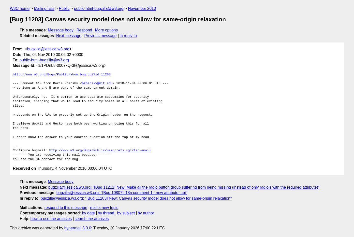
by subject (126, 213)
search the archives (92, 219)
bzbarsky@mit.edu (97, 83)
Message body (61, 30)
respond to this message (65, 208)
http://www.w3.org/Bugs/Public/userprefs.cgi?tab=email (100, 150)
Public (64, 8)
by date (88, 213)
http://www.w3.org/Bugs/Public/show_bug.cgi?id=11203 (62, 74)
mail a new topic (104, 208)
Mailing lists (44, 8)
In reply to (128, 36)
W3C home (20, 8)
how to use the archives (51, 219)
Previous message (100, 36)
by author (146, 213)
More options (106, 30)
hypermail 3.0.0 (77, 228)
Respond (84, 30)
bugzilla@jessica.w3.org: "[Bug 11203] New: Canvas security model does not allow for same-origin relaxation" (136, 198)
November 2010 (142, 8)
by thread (106, 213)
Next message (68, 36)
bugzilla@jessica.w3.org (48, 49)
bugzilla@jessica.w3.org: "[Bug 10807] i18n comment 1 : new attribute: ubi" (121, 193)
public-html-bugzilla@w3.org (98, 8)
